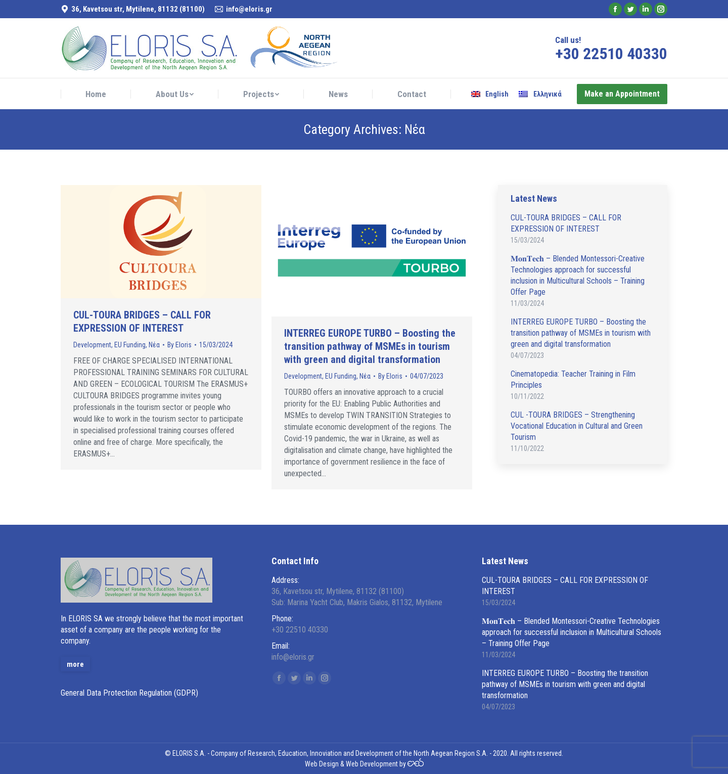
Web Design (322, 764)
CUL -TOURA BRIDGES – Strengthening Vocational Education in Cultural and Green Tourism (577, 426)
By (179, 345)
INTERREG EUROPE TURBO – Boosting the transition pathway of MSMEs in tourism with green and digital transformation (370, 346)
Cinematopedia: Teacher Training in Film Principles (573, 379)
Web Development (372, 764)
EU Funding (130, 345)
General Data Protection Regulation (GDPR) (129, 693)
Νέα (154, 345)
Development (92, 345)
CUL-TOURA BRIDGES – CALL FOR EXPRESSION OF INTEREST (142, 321)
